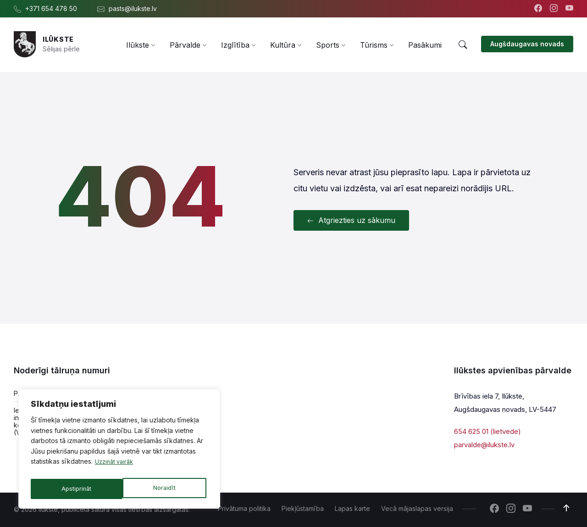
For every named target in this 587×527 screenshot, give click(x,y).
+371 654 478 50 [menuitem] (51, 8)
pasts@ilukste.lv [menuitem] (133, 8)
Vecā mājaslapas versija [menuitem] (417, 508)
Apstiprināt (162, 489)
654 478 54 (115, 393)
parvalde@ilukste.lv (484, 444)
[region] (119, 451)
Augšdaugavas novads (527, 44)
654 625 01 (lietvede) (487, 431)
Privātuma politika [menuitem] (244, 508)
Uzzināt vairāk (116, 466)
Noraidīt (72, 489)
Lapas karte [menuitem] (352, 508)
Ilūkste (58, 39)
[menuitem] (137, 45)
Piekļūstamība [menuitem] (303, 508)
